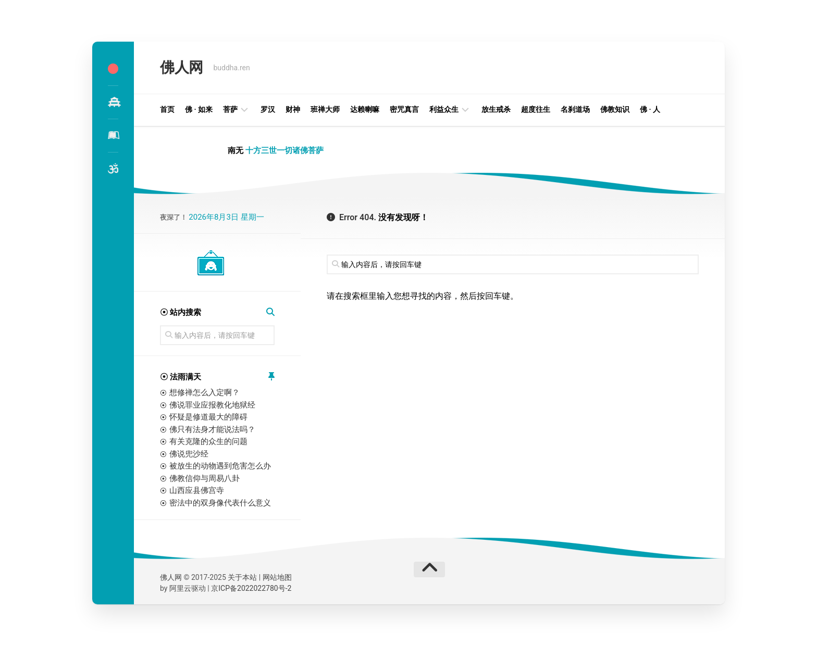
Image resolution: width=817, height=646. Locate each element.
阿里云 (180, 588)
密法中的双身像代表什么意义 (220, 503)
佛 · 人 (650, 109)
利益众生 (444, 109)
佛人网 (181, 67)
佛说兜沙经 (188, 454)
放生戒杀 (496, 109)
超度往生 (535, 109)
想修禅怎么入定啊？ (204, 392)
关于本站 (242, 577)
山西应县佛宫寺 (196, 490)
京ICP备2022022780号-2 (251, 588)
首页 (167, 109)
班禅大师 (325, 109)
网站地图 (277, 577)
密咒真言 (404, 109)
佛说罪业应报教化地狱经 (212, 405)
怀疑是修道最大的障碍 (208, 417)
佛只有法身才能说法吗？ (212, 429)
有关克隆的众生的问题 (208, 441)
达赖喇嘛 (364, 109)
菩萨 (230, 109)
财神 (293, 109)
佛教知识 (614, 109)
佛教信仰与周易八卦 (204, 478)
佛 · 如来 (199, 109)
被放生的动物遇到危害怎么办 (220, 466)
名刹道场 (575, 109)
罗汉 (268, 109)
